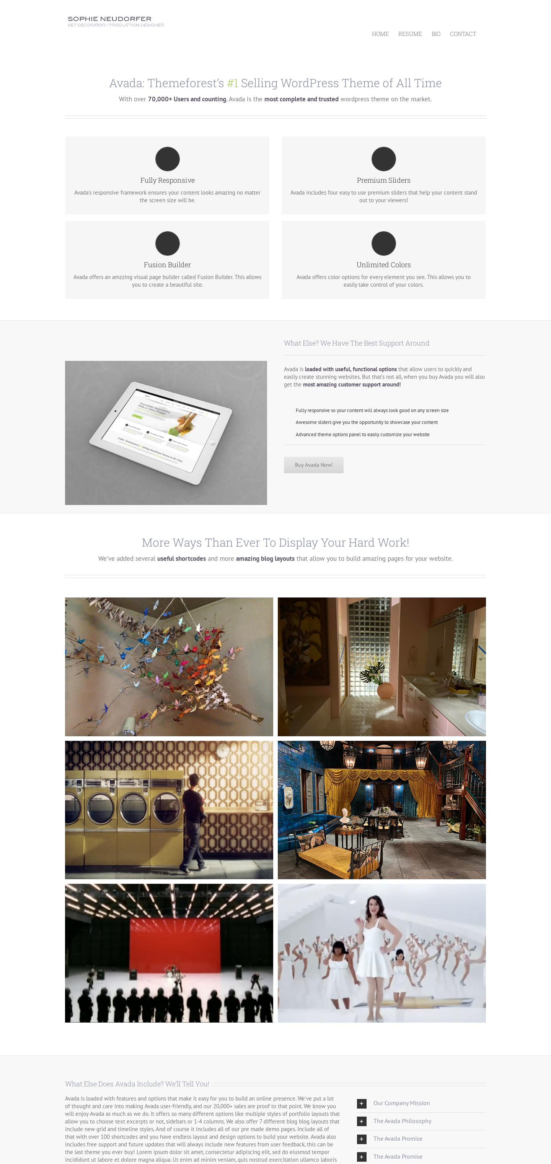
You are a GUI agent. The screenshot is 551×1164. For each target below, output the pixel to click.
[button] (421, 1103)
